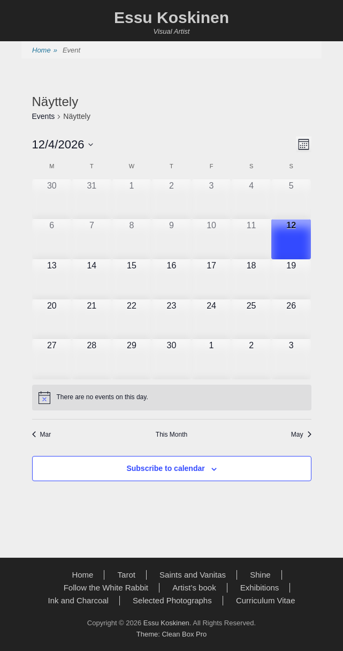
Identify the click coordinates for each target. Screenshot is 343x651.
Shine (260, 574)
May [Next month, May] (301, 434)
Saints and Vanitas (192, 574)
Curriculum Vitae (265, 600)
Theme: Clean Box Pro (171, 634)
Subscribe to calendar (165, 468)
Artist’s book (194, 587)
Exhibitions (259, 587)
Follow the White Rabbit (106, 587)
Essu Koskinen (171, 17)
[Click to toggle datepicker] (63, 144)
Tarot (126, 574)
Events (43, 116)
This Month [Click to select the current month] (171, 434)
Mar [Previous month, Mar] (41, 434)
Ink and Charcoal (78, 600)
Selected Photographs (172, 600)
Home (44, 50)
